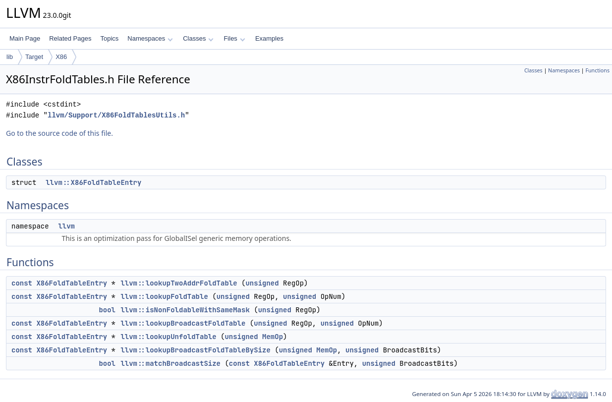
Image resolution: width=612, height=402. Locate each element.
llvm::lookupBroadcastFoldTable (182, 323)
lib (9, 56)
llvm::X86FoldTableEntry (93, 182)
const (21, 283)
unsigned (261, 283)
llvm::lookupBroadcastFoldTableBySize (195, 349)
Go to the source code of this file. (59, 133)
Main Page (24, 38)
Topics (109, 38)
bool (107, 309)
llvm (66, 226)
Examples (269, 38)
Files (234, 38)
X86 (61, 56)
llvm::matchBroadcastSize (170, 363)
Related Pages (70, 38)
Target (34, 56)
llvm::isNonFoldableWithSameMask (184, 309)
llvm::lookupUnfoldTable (168, 336)
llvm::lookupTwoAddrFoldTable (178, 283)
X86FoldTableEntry (71, 283)
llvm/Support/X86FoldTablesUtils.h (116, 115)
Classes (198, 38)
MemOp (272, 336)
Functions (597, 70)
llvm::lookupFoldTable (164, 296)
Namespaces (149, 38)
